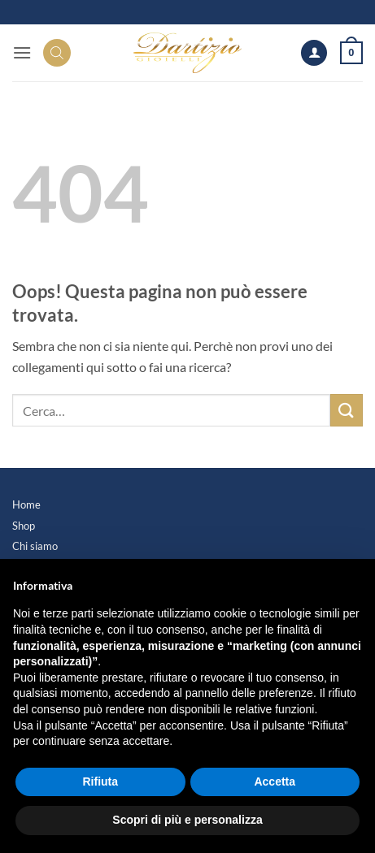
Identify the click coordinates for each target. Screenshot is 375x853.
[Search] (57, 53)
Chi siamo (35, 545)
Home (26, 504)
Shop (23, 525)
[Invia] (346, 410)
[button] (22, 52)
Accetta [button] (274, 781)
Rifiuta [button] (100, 781)
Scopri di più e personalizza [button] (187, 819)
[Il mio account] (314, 53)
